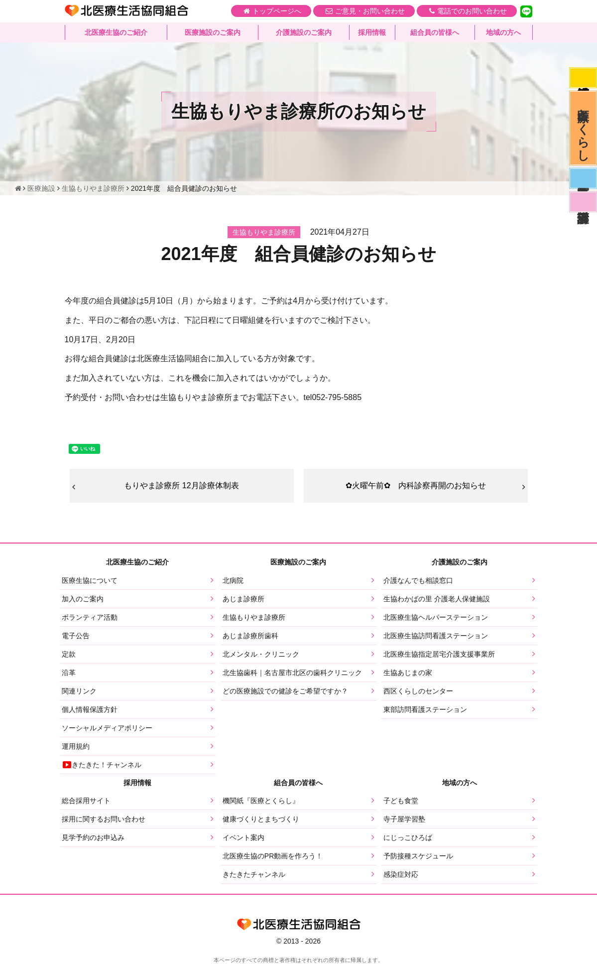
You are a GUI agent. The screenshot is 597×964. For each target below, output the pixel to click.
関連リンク (79, 691)
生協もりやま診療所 (254, 617)
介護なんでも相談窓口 (418, 580)
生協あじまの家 (407, 673)
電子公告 (76, 636)
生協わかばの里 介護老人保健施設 (436, 599)
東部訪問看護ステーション (425, 709)
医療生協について (90, 580)
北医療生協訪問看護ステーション (435, 636)
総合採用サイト (86, 801)
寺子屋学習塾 (404, 819)
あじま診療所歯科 (250, 636)
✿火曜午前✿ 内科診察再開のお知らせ (416, 485)
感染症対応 (583, 77)
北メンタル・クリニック (261, 654)
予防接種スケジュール (418, 856)
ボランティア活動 (90, 617)
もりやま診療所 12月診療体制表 (181, 485)
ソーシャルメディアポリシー (107, 728)
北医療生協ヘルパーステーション (435, 617)
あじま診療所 (243, 599)
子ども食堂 (400, 801)
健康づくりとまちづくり (261, 819)
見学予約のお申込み (93, 837)
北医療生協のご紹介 (116, 32)
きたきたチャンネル (254, 874)
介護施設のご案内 (304, 32)
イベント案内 (243, 837)
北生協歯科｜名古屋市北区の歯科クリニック (292, 673)
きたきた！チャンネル (101, 765)
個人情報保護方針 (90, 709)
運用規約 (76, 746)
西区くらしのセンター (418, 691)
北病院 (233, 580)
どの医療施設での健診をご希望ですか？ (285, 691)
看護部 (583, 201)
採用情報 (372, 32)
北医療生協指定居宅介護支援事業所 (439, 654)
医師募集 (583, 178)
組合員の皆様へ (434, 32)
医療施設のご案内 (212, 32)
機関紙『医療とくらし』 (261, 801)
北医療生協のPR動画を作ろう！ (273, 856)
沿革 (69, 673)
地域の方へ (503, 32)
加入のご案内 (83, 599)
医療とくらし (583, 128)
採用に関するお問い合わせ (103, 819)
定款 (69, 654)
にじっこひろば (407, 837)
